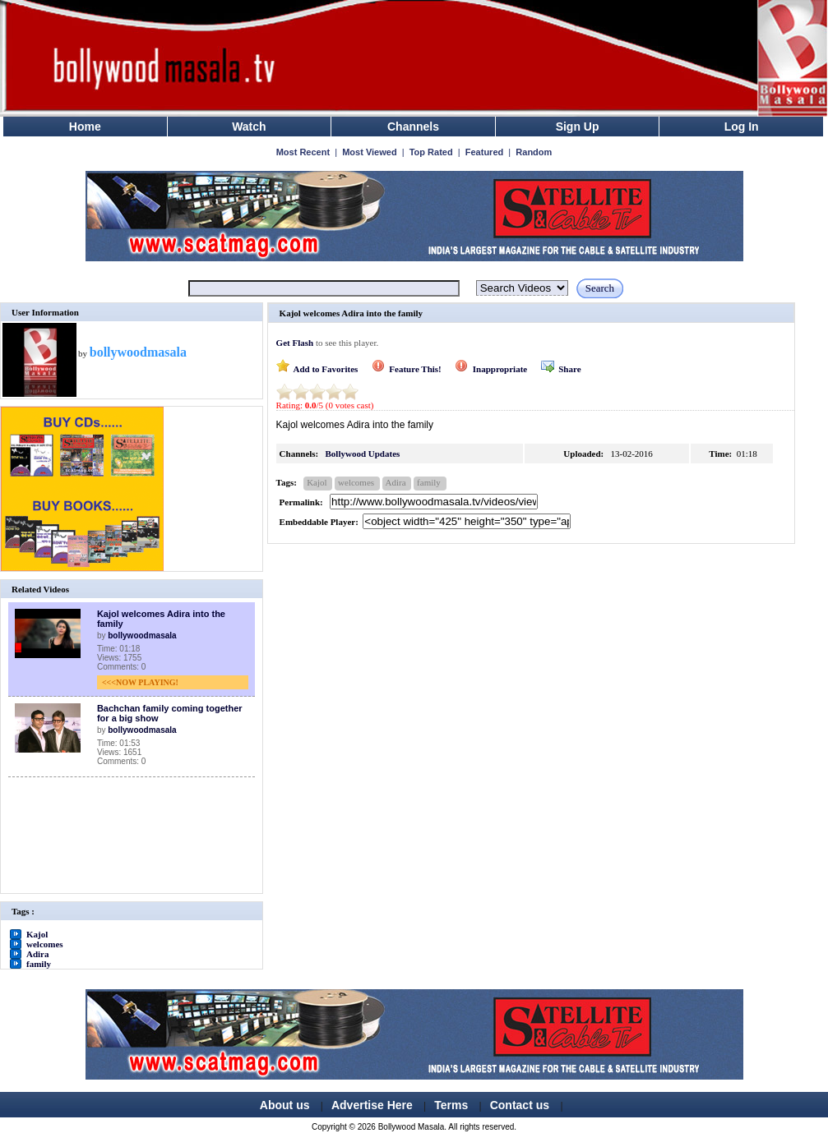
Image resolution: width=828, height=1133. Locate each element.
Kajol (37, 934)
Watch (249, 126)
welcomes (44, 944)
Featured (484, 152)
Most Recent (303, 152)
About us (285, 1105)
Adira (37, 954)
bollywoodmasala (142, 635)
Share (561, 369)
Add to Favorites (317, 369)
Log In (741, 126)
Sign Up (577, 126)
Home (85, 126)
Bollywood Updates (363, 453)
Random (534, 152)
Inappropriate (491, 369)
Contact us (519, 1105)
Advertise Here (372, 1105)
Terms (451, 1105)
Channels (413, 126)
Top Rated (431, 152)
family (38, 964)
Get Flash (295, 343)
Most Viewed (369, 152)
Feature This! (407, 369)
